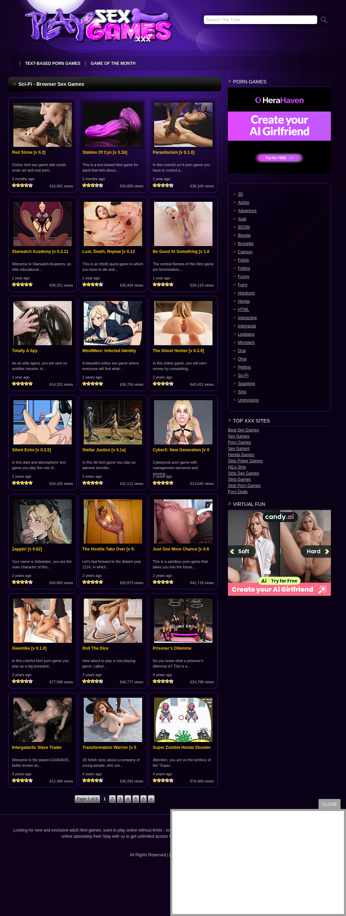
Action (243, 202)
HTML (243, 309)
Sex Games (239, 436)
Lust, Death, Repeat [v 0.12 (108, 251)
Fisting (244, 268)
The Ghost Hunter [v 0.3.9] (178, 350)
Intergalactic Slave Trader (37, 747)
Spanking (246, 383)
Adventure (247, 210)
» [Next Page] (151, 799)
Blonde (244, 235)
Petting (244, 367)
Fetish (243, 260)
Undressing (248, 400)
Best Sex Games (243, 430)
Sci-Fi (243, 375)
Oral (242, 350)
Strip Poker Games (245, 461)
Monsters (246, 342)
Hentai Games (241, 454)
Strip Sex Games (243, 473)
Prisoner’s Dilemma (172, 648)
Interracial (247, 326)
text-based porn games (52, 63)
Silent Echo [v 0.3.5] (31, 450)
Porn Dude (237, 491)
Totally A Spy (24, 350)
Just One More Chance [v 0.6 (181, 549)
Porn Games (239, 442)
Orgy (242, 359)
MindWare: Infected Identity (109, 350)
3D (240, 194)
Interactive (247, 317)
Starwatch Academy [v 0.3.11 (40, 251)
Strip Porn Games (244, 485)
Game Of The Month (113, 63)
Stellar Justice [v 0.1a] (104, 450)
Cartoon (245, 252)
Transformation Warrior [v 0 (109, 747)
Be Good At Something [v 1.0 (181, 251)
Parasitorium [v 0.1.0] (173, 152)
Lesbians (246, 334)
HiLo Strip (237, 467)
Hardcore (246, 293)
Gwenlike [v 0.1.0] (29, 648)
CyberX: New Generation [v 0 (181, 450)
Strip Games (239, 479)
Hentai (244, 301)
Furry (242, 284)
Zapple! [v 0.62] (27, 549)
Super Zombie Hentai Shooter (182, 747)
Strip (242, 392)
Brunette (245, 243)
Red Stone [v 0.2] (28, 152)
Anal (242, 219)
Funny (243, 276)
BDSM (244, 227)
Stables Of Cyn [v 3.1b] (104, 152)
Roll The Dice (95, 648)
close (329, 804)
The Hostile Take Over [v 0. (108, 549)
